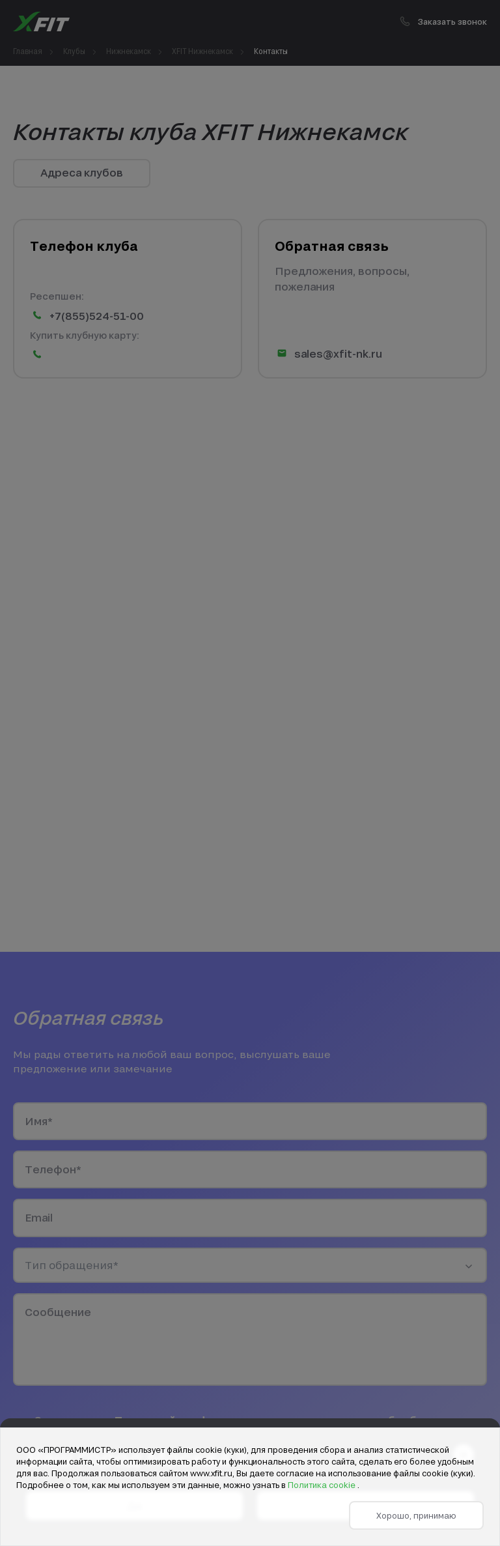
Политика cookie (322, 1484)
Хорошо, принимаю (416, 1515)
